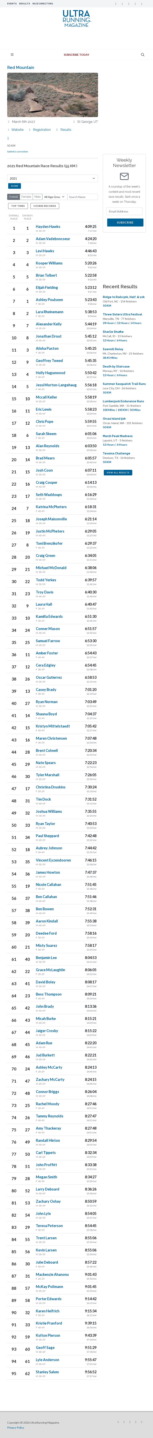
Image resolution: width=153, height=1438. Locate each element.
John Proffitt (46, 1165)
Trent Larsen (46, 1238)
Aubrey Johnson (49, 848)
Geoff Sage (45, 1347)
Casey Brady (46, 689)
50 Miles (135, 409)
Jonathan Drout (49, 336)
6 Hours (136, 323)
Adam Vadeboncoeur (53, 239)
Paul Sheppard (47, 836)
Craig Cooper (46, 482)
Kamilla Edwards (49, 616)
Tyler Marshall (47, 775)
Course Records (44, 206)
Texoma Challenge (116, 453)
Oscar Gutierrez (49, 677)
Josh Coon (44, 470)
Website (15, 130)
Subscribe (125, 222)
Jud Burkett (45, 1055)
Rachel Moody (47, 1104)
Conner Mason (48, 628)
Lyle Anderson (47, 1360)
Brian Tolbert (46, 275)
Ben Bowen (45, 909)
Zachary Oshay (48, 1201)
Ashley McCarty (49, 1067)
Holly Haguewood (50, 373)
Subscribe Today (76, 54)
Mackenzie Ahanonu (52, 1274)
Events (12, 3)
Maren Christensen (51, 738)
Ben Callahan (46, 896)
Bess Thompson (49, 994)
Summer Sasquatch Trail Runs (124, 384)
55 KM (14, 186)
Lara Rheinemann (49, 312)
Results (24, 3)
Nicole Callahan (48, 884)
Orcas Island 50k (114, 418)
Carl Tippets (46, 1152)
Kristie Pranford (49, 1323)
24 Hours (109, 323)
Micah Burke (46, 1018)
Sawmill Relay (113, 349)
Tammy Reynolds (49, 1116)
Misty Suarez (46, 945)
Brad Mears (45, 458)
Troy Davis (44, 592)
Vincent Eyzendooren (53, 860)
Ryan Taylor (45, 823)
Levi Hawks (45, 251)
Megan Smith (46, 1177)
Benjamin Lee (46, 957)
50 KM (107, 305)
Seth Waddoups (49, 494)
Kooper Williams (49, 263)
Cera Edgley (46, 665)
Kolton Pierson (48, 1335)
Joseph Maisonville (51, 519)
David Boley (45, 982)
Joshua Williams (49, 811)
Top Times (18, 206)
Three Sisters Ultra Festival (122, 314)
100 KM (123, 409)
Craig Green (45, 555)
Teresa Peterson (49, 1225)
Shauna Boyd (46, 714)
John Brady (45, 1006)
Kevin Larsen (46, 1250)
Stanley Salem (47, 1372)
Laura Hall (44, 604)
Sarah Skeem (46, 433)
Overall (13, 196)
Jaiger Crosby (47, 1031)
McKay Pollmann (49, 1286)
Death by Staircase (116, 366)
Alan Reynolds (47, 446)
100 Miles (109, 409)
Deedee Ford (46, 933)
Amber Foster (47, 653)
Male (37, 196)
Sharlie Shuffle (113, 331)
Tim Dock (43, 799)
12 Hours (123, 323)
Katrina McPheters (51, 507)
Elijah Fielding (47, 287)
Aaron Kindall (47, 921)
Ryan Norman (47, 702)
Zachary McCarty (50, 1079)
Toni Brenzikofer (49, 543)
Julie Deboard (47, 1262)
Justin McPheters (50, 531)
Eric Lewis (44, 409)
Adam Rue (44, 1043)
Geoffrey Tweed (49, 360)
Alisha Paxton (47, 348)
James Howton (48, 872)
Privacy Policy (15, 1427)
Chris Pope (44, 421)
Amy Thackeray (48, 1128)
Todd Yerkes (46, 580)
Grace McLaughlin (50, 970)
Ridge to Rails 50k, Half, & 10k (124, 297)
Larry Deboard (47, 1189)
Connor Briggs (47, 1091)
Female (26, 196)
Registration (39, 130)
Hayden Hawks (48, 226)
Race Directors (42, 3)
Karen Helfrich (47, 1311)
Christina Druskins (51, 787)
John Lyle (43, 1213)
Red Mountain (20, 67)
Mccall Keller (46, 397)
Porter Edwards (49, 1299)
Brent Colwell (47, 750)
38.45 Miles (110, 357)
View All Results (118, 472)
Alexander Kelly (49, 324)
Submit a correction (17, 151)
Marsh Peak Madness (117, 436)
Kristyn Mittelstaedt (53, 726)
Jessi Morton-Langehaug (56, 385)
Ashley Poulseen (49, 299)
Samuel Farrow (48, 641)
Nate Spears (46, 762)
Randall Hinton (48, 1140)
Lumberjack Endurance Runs (123, 401)
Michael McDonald (51, 567)
